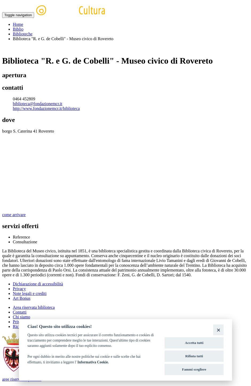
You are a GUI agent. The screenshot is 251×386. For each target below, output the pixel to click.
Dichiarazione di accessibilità (38, 284)
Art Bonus (21, 298)
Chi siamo (21, 317)
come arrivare (14, 214)
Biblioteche (23, 34)
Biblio (18, 29)
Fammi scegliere (194, 369)
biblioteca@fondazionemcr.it (37, 103)
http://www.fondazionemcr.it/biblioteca (46, 108)
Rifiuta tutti (194, 356)
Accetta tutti (194, 343)
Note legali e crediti (30, 293)
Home (18, 24)
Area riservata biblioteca (34, 307)
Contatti (20, 312)
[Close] (218, 330)
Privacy (19, 288)
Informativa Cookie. (93, 362)
